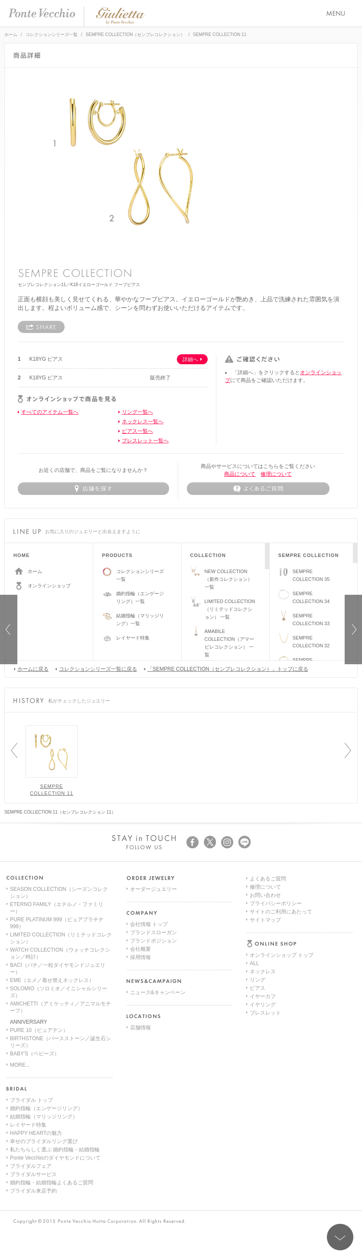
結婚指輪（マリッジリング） (44, 1117)
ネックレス (263, 906)
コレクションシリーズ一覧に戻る (96, 668)
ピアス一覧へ (137, 431)
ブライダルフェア (31, 1166)
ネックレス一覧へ (142, 422)
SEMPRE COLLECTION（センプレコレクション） (135, 34)
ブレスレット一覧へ (145, 441)
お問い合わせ (265, 988)
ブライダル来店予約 (33, 1191)
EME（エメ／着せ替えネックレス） (52, 980)
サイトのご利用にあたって (281, 1005)
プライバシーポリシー (276, 996)
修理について (276, 474)
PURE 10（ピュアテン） (39, 1030)
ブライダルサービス (33, 1174)
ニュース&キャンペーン (158, 992)
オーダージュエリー (153, 889)
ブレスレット (265, 947)
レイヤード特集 (133, 637)
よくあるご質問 (268, 972)
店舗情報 (140, 1028)
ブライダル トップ (31, 1100)
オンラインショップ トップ (281, 889)
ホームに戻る (31, 668)
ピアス (257, 922)
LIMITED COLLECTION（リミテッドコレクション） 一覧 (230, 609)
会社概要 (140, 949)
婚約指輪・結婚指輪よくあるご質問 (51, 1183)
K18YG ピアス (46, 359)
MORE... (20, 1065)
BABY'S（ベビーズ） (34, 1054)
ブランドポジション (153, 941)
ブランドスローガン (153, 932)
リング (257, 914)
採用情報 (140, 957)
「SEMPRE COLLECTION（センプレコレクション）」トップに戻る (225, 668)
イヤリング (263, 939)
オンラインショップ (49, 585)
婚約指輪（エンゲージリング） (46, 1108)
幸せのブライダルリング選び (44, 1141)
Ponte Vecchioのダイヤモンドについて (55, 1158)
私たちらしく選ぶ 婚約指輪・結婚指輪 (55, 1150)
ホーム (10, 34)
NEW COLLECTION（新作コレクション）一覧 (228, 579)
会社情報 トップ (149, 924)
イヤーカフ (263, 930)
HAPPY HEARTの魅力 (36, 1133)
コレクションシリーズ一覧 (52, 34)
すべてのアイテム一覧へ (49, 412)
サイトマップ (265, 1013)
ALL (254, 897)
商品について (239, 474)
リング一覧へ (137, 412)
